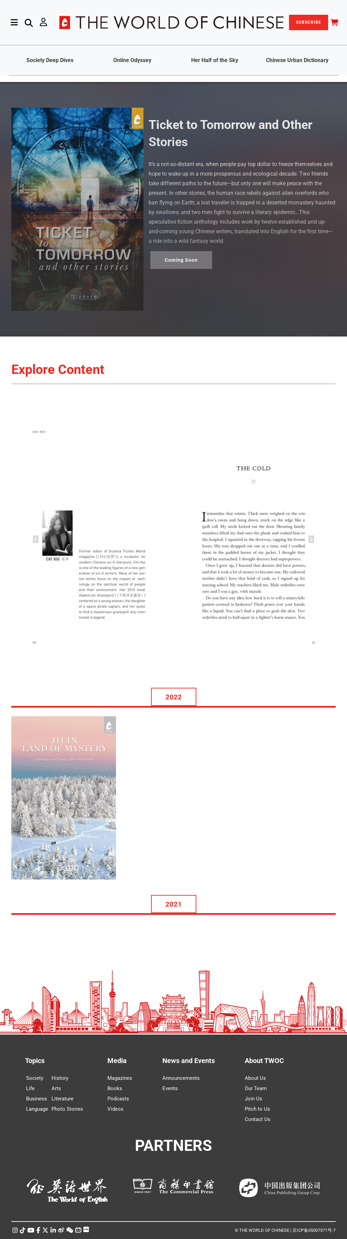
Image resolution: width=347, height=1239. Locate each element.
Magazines (119, 1078)
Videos (115, 1109)
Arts (56, 1088)
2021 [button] (173, 904)
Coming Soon (181, 260)
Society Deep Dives (49, 60)
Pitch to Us (257, 1109)
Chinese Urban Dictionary (297, 60)
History (59, 1078)
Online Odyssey (132, 60)
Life (30, 1088)
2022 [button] (173, 697)
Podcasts (118, 1099)
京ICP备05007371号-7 (314, 1230)
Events (170, 1088)
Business (36, 1099)
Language (37, 1109)
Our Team (256, 1088)
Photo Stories (67, 1109)
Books (114, 1088)
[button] (35, 539)
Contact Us (257, 1119)
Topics (35, 1061)
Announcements (181, 1078)
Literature (62, 1099)
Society (34, 1078)
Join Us (253, 1099)
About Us (255, 1078)
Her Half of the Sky (214, 60)
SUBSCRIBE (308, 22)
